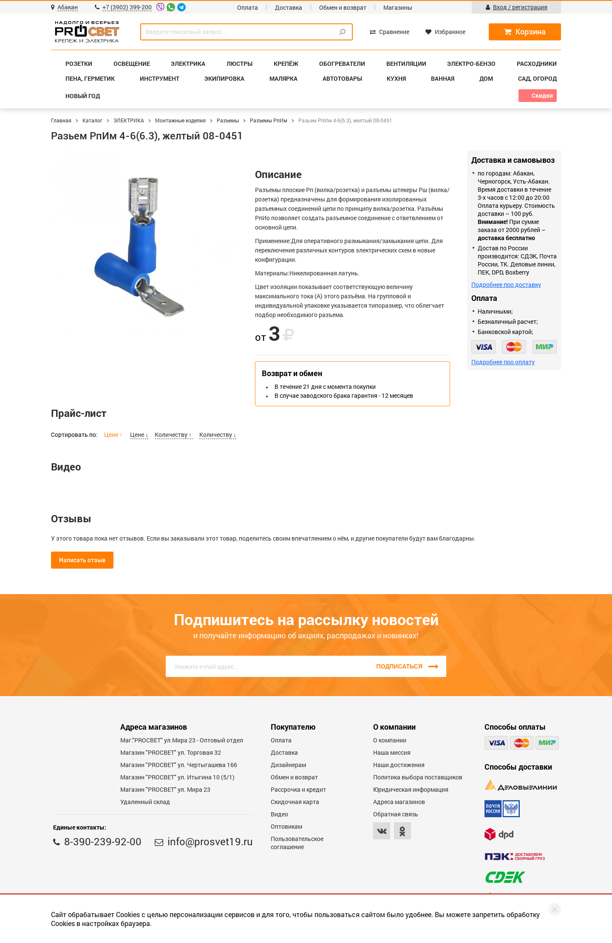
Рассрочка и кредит (298, 789)
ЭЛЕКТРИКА (128, 120)
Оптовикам (286, 826)
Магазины (397, 7)
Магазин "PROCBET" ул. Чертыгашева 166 (178, 765)
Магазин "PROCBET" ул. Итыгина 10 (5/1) (177, 777)
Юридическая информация (410, 789)
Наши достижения (399, 765)
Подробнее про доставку (506, 284)
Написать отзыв (82, 560)
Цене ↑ (114, 434)
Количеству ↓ (217, 434)
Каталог (92, 120)
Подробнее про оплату (503, 362)
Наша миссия (392, 752)
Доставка (288, 7)
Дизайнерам (288, 765)
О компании (389, 740)
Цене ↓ (139, 434)
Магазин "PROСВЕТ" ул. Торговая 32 (170, 752)
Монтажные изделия (180, 120)
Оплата (247, 7)
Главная (61, 120)
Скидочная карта (295, 802)
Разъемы (228, 120)
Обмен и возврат (342, 7)
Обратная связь (395, 814)
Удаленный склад (145, 802)
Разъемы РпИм (268, 120)
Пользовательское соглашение (297, 843)
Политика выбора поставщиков (417, 777)
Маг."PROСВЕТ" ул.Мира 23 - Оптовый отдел (181, 740)
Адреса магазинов (399, 802)
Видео (279, 814)
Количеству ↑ (174, 434)
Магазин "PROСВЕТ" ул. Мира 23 (165, 789)
